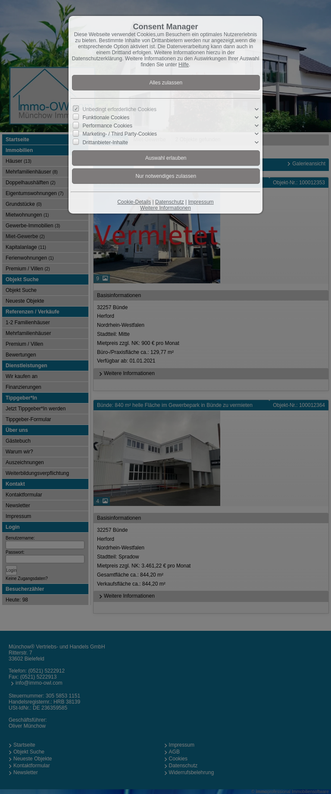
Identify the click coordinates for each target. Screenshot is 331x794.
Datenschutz (169, 202)
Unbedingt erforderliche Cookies (119, 109)
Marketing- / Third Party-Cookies (120, 134)
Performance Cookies (107, 126)
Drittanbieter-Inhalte (105, 142)
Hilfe (183, 65)
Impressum (200, 202)
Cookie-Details (134, 202)
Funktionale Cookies (106, 118)
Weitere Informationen (165, 208)
